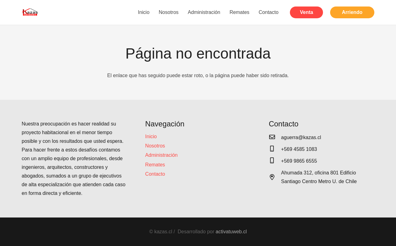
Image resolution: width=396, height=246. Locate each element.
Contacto (155, 174)
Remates (155, 164)
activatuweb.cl (231, 231)
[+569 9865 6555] (275, 161)
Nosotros (155, 145)
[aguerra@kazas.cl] (275, 137)
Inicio (151, 136)
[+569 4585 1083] (275, 149)
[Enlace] (30, 12)
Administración (161, 155)
